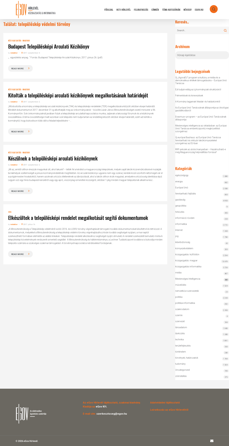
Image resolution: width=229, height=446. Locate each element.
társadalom (181, 327)
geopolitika (180, 205)
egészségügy (181, 175)
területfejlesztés (183, 345)
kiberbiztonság (182, 242)
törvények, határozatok (186, 358)
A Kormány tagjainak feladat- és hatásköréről (197, 101)
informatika (181, 224)
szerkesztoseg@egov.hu (111, 413)
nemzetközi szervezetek (187, 291)
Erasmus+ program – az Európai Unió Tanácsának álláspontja (200, 118)
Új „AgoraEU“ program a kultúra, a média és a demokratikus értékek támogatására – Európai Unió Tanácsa (201, 80)
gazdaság (180, 199)
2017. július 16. (28, 224)
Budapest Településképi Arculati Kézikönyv (48, 46)
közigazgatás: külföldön (187, 254)
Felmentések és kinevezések (189, 95)
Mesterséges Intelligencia (202, 280)
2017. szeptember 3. (30, 53)
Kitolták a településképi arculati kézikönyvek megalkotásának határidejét (78, 95)
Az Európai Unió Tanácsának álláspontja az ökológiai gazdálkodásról (202, 109)
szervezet (180, 321)
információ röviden (184, 218)
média (178, 272)
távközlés (180, 333)
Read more (17, 68)
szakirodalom (182, 309)
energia (179, 181)
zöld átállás (181, 376)
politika (178, 297)
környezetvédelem (184, 248)
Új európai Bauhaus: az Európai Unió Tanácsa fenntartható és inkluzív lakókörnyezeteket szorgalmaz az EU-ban (198, 140)
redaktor (13, 53)
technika (179, 339)
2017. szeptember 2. (30, 102)
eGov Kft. (101, 406)
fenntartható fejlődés (185, 193)
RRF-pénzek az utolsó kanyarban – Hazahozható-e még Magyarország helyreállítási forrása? (200, 150)
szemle (178, 315)
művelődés (180, 285)
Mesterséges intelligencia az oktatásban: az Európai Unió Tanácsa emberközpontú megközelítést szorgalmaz (201, 128)
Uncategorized (182, 370)
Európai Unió (181, 187)
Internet (179, 230)
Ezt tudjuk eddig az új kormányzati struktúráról (198, 89)
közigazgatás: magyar (19, 41)
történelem (180, 351)
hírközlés (179, 212)
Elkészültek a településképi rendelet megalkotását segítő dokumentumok (78, 217)
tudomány (180, 364)
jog (9, 212)
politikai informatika (185, 303)
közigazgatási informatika (188, 266)
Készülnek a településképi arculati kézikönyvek (53, 158)
